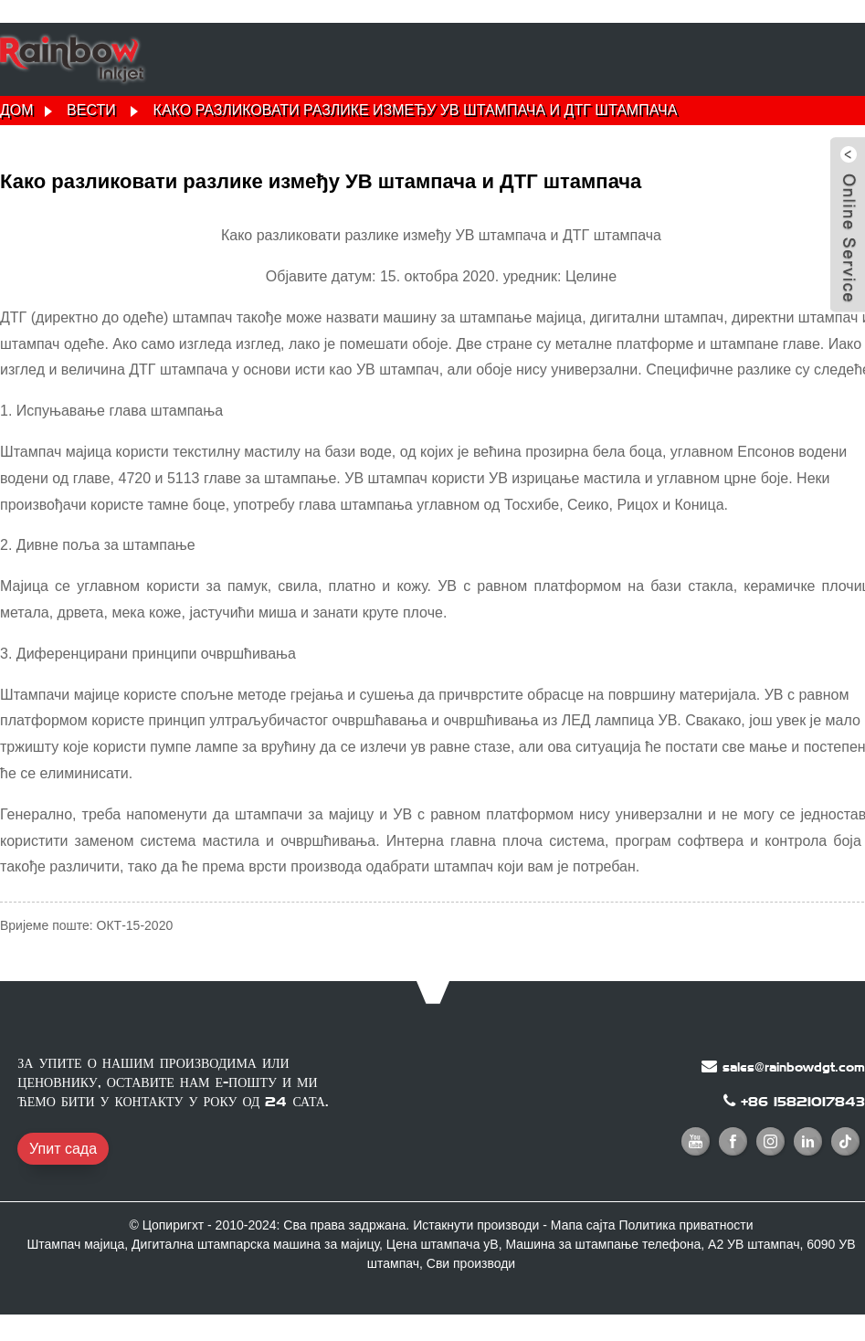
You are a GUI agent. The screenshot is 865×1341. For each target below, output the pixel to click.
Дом (17, 110)
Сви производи (471, 1263)
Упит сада (63, 1148)
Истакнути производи (476, 1225)
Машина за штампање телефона (603, 1244)
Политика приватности (686, 1225)
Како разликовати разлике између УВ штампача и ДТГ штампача (415, 110)
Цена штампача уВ (442, 1244)
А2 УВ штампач (753, 1244)
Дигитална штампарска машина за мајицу (255, 1244)
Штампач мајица (75, 1244)
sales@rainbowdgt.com (794, 1067)
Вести (91, 110)
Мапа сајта (583, 1225)
